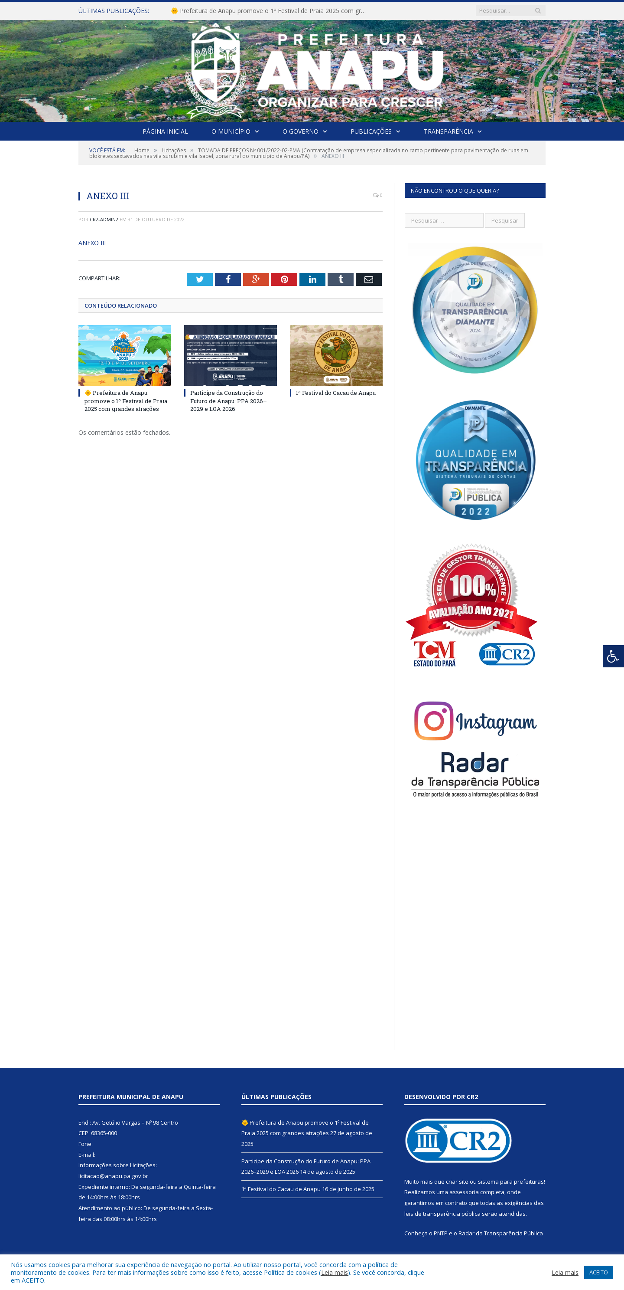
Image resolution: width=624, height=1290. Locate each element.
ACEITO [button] (598, 1272)
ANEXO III (92, 243)
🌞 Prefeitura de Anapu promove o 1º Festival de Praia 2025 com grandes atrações (270, 11)
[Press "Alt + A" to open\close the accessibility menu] (613, 656)
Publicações (371, 131)
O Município (230, 131)
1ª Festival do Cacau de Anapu (336, 393)
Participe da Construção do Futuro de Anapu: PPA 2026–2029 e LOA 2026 (228, 400)
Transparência (448, 131)
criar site (457, 1181)
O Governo (300, 131)
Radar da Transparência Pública (500, 1233)
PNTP (441, 1233)
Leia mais (334, 1272)
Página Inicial (165, 131)
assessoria (464, 1192)
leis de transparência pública (442, 1214)
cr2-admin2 (104, 219)
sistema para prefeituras (511, 1181)
